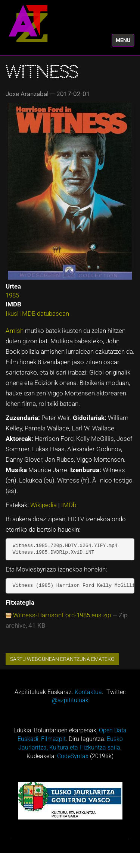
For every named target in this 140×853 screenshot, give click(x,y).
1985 (12, 295)
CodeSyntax (72, 756)
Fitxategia (20, 602)
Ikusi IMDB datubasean (37, 313)
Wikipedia (44, 505)
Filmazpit (53, 738)
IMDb (68, 505)
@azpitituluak (70, 700)
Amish (15, 330)
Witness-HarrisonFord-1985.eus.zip (62, 615)
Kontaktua (88, 692)
